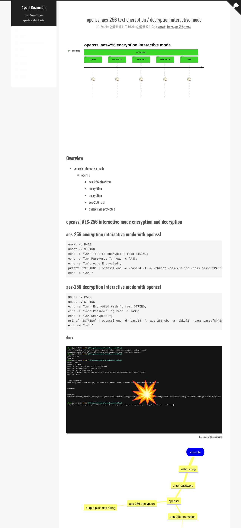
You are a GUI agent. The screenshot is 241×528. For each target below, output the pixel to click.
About (20, 40)
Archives (21, 60)
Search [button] (20, 80)
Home (20, 33)
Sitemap (21, 67)
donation (21, 73)
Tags (19, 53)
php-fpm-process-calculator (29, 46)
